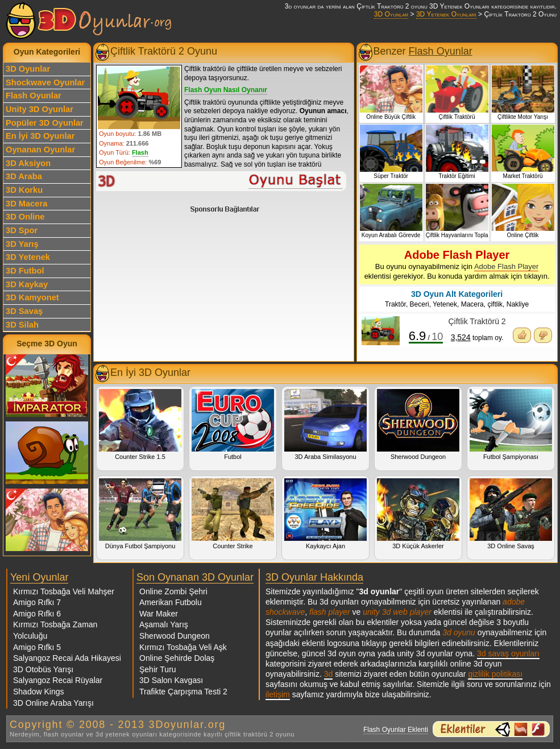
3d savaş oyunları (508, 653)
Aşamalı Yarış (163, 624)
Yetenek (445, 304)
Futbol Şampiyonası (511, 424)
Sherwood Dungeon (418, 424)
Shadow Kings (38, 691)
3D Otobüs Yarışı (43, 669)
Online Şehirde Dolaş (176, 658)
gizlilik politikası (495, 673)
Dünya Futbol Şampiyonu (140, 513)
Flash (140, 152)
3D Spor (22, 230)
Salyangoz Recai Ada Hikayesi (67, 658)
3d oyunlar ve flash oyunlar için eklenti (491, 729)
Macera (472, 304)
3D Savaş (24, 311)
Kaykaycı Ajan (325, 513)
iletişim (278, 694)
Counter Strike (233, 513)
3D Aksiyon (28, 163)
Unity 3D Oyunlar (39, 109)
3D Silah (22, 324)
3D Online (25, 216)
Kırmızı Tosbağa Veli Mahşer (63, 591)
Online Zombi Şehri (173, 591)
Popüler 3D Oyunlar (45, 122)
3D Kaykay (27, 284)
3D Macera (26, 203)
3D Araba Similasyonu (325, 424)
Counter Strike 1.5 (140, 424)
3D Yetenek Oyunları (446, 14)
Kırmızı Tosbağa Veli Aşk (183, 647)
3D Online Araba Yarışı (53, 702)
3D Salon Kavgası (171, 680)
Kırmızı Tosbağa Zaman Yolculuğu (55, 630)
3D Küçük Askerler (418, 513)
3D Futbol (25, 270)
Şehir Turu (157, 669)
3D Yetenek (28, 257)
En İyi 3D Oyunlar (40, 135)
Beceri (419, 304)
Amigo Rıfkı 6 (37, 613)
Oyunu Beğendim (522, 335)
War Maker (158, 613)
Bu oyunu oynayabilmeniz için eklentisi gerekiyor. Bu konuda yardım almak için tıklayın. (457, 264)
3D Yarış (22, 244)
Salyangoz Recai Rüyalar (57, 680)
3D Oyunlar (391, 14)
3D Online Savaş (511, 513)
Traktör (395, 304)
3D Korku (24, 190)
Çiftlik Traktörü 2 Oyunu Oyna (221, 181)
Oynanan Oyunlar (40, 149)
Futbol (233, 424)
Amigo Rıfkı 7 (37, 602)
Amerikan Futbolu (170, 602)
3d (328, 673)
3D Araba (24, 176)
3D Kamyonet (32, 297)
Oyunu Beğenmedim (543, 335)
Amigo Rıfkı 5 (37, 647)
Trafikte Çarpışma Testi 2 (183, 691)
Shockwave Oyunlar (45, 82)
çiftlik (495, 304)
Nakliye (518, 304)
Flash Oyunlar (33, 95)
